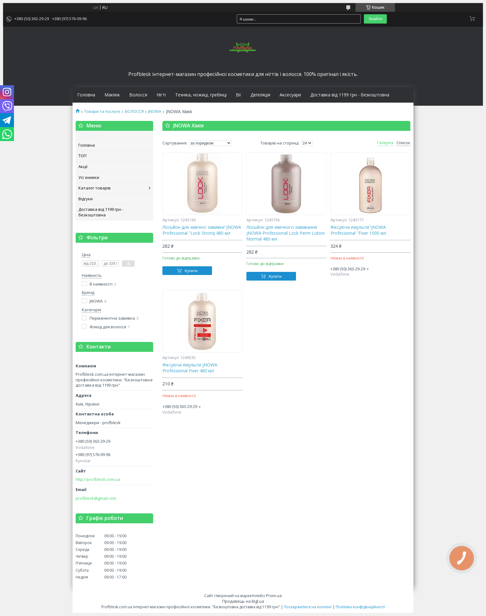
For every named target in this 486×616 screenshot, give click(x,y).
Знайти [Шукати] (375, 18)
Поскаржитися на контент (308, 606)
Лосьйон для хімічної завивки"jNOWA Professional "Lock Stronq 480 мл (201, 230)
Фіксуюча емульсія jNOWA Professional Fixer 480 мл (189, 368)
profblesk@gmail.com (96, 498)
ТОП (82, 155)
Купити (191, 270)
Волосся (138, 95)
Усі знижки (88, 177)
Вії (238, 95)
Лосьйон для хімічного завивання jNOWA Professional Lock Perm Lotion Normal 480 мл (285, 233)
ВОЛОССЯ (134, 111)
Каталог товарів (94, 188)
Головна (86, 95)
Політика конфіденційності (360, 606)
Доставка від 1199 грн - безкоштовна (349, 95)
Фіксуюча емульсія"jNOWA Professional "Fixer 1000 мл (358, 230)
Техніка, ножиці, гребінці (201, 95)
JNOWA (154, 111)
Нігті (161, 95)
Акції (82, 166)
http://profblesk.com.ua (98, 479)
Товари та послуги (102, 111)
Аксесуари (290, 95)
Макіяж (112, 95)
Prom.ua (274, 595)
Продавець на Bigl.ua (243, 601)
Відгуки (85, 199)
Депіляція (260, 95)
